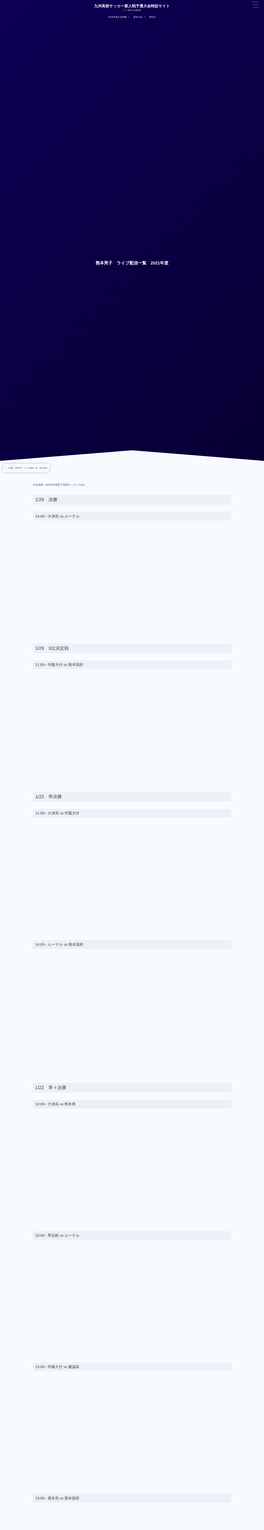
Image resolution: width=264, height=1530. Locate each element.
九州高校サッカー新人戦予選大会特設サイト (132, 6)
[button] (255, 4)
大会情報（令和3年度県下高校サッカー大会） (60, 484)
